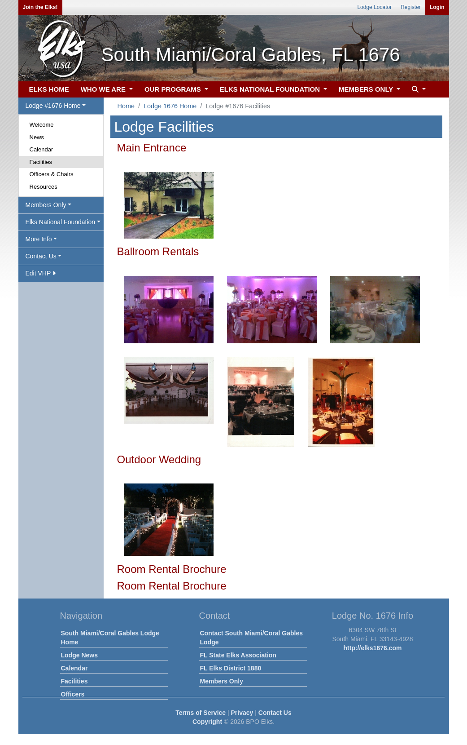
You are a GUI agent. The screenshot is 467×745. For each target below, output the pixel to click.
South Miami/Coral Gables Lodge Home (110, 638)
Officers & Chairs (52, 174)
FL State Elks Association (238, 655)
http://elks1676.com (373, 648)
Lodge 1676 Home (170, 106)
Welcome (42, 124)
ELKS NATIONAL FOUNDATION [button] (271, 89)
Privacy (242, 712)
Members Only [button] (46, 204)
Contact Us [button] (41, 256)
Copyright (207, 721)
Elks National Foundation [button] (61, 222)
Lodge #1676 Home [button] (53, 105)
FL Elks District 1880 (231, 668)
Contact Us (275, 712)
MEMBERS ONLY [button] (367, 89)
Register (411, 7)
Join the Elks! (40, 7)
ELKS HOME (49, 89)
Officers (73, 694)
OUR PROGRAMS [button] (173, 89)
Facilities (41, 162)
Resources (43, 186)
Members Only (221, 681)
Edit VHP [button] (41, 273)
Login (437, 7)
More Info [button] (39, 239)
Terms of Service (200, 712)
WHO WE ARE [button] (104, 89)
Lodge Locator (374, 7)
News (37, 137)
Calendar (41, 149)
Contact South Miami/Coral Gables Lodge (251, 638)
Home (126, 106)
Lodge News (79, 655)
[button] (417, 89)
